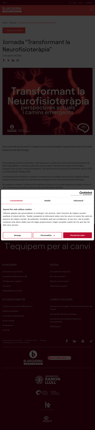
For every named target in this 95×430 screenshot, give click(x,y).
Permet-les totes (77, 235)
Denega (17, 235)
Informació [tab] (78, 200)
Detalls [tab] (47, 200)
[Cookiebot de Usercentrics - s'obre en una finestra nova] (81, 193)
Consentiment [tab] (16, 200)
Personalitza (48, 235)
